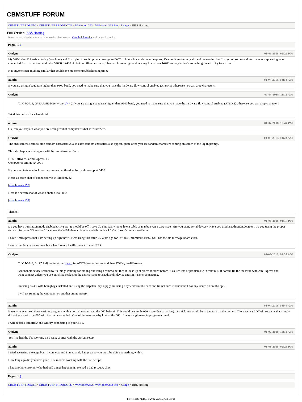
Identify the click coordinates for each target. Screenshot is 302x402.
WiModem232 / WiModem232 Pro (96, 25)
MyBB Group (168, 399)
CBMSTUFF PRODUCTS (55, 25)
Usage (125, 25)
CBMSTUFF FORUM (36, 14)
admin (12, 79)
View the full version (82, 37)
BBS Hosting (35, 33)
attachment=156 (19, 185)
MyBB (143, 399)
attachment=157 (19, 200)
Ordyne (13, 53)
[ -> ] (68, 103)
